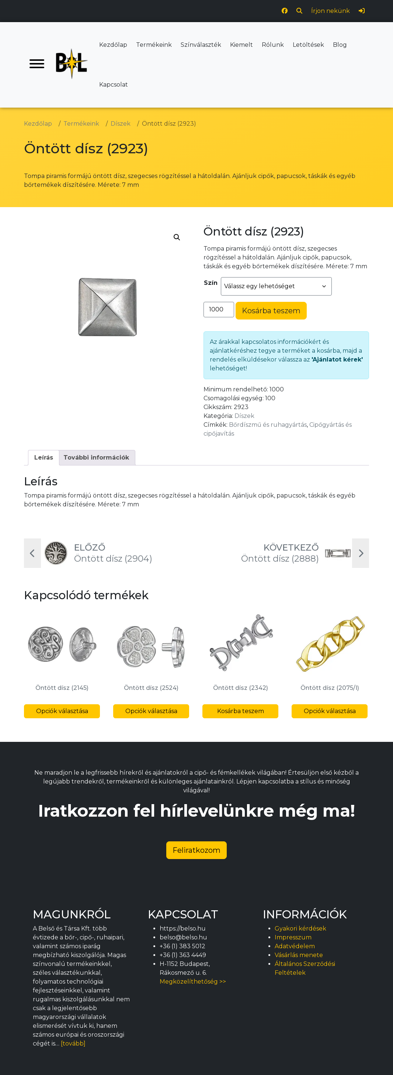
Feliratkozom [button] (196, 850)
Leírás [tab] (43, 457)
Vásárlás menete (299, 955)
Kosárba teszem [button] (240, 711)
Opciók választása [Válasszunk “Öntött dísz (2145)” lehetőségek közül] (62, 711)
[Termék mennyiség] (219, 309)
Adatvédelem (295, 946)
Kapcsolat (113, 84)
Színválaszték (201, 44)
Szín (211, 282)
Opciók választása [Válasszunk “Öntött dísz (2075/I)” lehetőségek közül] (330, 711)
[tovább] (73, 1043)
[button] (177, 237)
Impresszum (293, 937)
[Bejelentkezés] (361, 11)
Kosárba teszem (271, 310)
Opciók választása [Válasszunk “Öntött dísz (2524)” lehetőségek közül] (151, 711)
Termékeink (154, 44)
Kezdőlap (113, 44)
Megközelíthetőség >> (193, 981)
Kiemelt (241, 44)
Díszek (244, 415)
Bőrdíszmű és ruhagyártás (268, 424)
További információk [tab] (96, 457)
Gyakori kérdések (300, 928)
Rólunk (273, 44)
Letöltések (308, 44)
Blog (340, 44)
